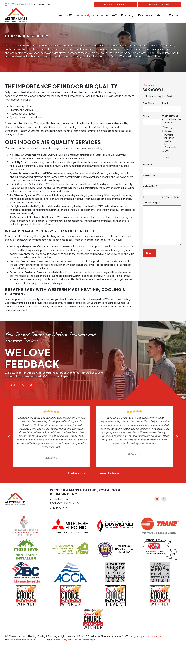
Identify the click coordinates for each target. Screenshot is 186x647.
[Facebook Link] (156, 499)
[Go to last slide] (9, 436)
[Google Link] (165, 499)
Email (166, 103)
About (160, 15)
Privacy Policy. (160, 636)
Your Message (151, 202)
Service (159, 4)
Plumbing (127, 15)
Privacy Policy (60, 639)
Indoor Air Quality (169, 139)
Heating (168, 127)
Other (167, 151)
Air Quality (84, 15)
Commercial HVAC (105, 15)
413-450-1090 (43, 4)
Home (58, 15)
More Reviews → (76, 473)
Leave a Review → (109, 473)
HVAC (69, 15)
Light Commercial (170, 146)
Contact (174, 15)
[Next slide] (177, 436)
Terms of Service (82, 639)
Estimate (115, 4)
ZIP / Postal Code (170, 197)
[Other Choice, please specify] (171, 158)
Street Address (150, 175)
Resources (145, 15)
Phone (147, 116)
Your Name (149, 103)
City (145, 197)
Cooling (168, 131)
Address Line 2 (150, 186)
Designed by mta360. (141, 636)
